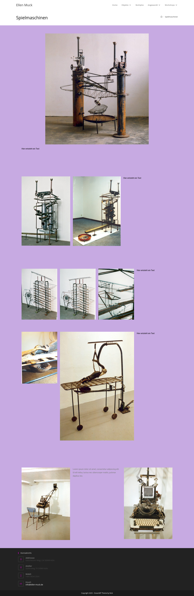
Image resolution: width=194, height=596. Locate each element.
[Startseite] (161, 17)
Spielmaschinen (171, 17)
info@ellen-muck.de (34, 584)
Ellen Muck (24, 5)
